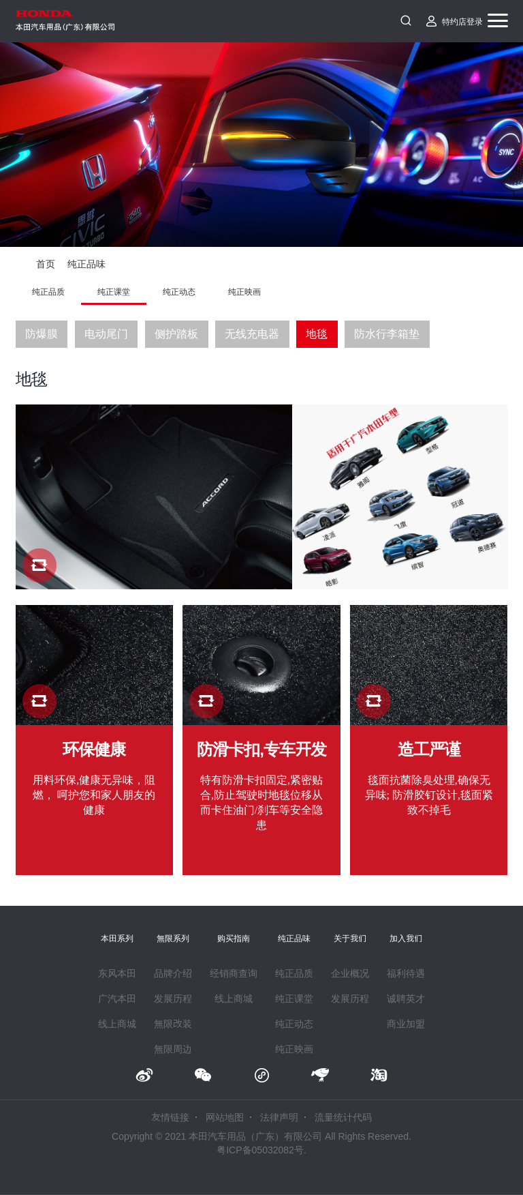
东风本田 (117, 973)
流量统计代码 (343, 1117)
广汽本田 (117, 998)
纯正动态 (179, 291)
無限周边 (173, 1049)
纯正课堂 (113, 291)
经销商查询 (233, 973)
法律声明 (279, 1117)
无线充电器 (252, 334)
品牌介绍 (173, 973)
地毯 (317, 334)
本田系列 (117, 938)
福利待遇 (406, 973)
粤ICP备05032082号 (260, 1150)
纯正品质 (48, 291)
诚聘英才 (406, 998)
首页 (45, 264)
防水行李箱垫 (386, 334)
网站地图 (225, 1117)
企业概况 (350, 973)
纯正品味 (86, 264)
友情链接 (170, 1117)
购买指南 (233, 938)
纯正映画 (244, 291)
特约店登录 (462, 21)
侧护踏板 (176, 334)
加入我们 (406, 938)
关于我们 (350, 938)
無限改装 (173, 1024)
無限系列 (173, 938)
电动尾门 (106, 334)
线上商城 (117, 1024)
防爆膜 (41, 334)
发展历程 (173, 998)
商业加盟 (406, 1024)
